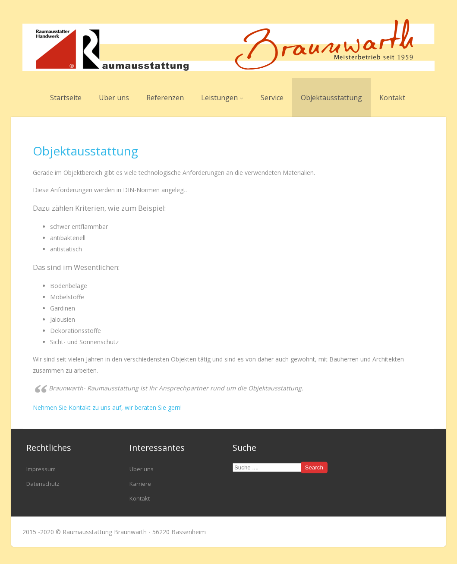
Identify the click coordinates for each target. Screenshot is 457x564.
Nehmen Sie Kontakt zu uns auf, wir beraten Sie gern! (107, 407)
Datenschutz (43, 484)
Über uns (114, 97)
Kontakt (392, 97)
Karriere (140, 484)
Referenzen (165, 97)
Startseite (66, 97)
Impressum (41, 469)
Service (272, 97)
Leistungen (222, 97)
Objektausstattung (331, 97)
